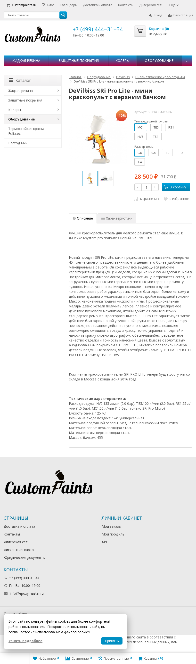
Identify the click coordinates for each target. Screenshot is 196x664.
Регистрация (180, 15)
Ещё (174, 5)
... (187, 60)
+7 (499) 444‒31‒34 (98, 29)
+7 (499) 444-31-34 (24, 577)
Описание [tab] (83, 218)
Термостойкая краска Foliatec (26, 131)
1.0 (167, 152)
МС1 (141, 127)
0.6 (140, 152)
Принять (112, 640)
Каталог (20, 80)
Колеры (122, 60)
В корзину (175, 187)
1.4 (140, 162)
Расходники (17, 143)
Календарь (68, 5)
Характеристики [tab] (116, 218)
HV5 (140, 136)
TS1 (155, 136)
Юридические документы (24, 557)
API (104, 542)
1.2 (181, 152)
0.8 (153, 152)
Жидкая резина (26, 60)
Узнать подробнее (25, 640)
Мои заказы (111, 526)
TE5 (156, 127)
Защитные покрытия (79, 60)
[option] (90, 178)
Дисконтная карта (19, 549)
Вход (155, 15)
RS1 (171, 127)
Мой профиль (113, 534)
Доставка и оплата (97, 5)
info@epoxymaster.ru (27, 593)
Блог (48, 5)
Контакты (125, 5)
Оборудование (159, 60)
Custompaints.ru (21, 5)
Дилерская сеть (151, 5)
